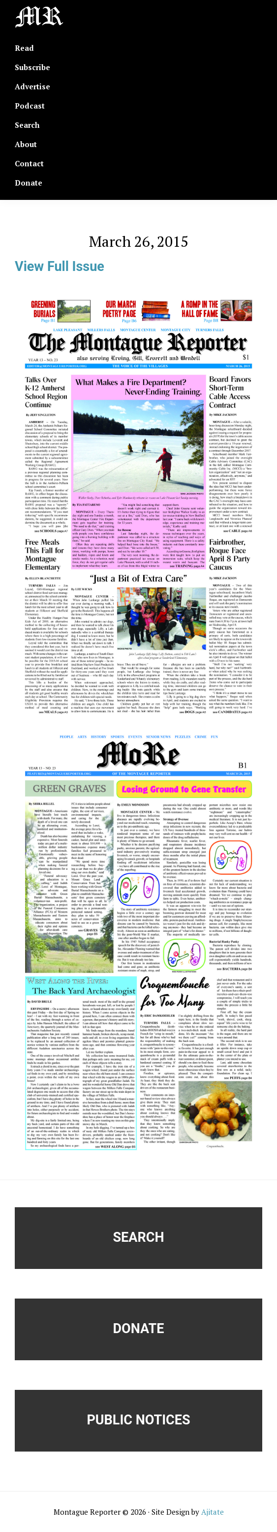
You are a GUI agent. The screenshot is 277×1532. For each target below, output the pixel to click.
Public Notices (138, 1420)
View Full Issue (59, 266)
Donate (138, 1329)
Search (138, 1237)
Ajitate (212, 1512)
